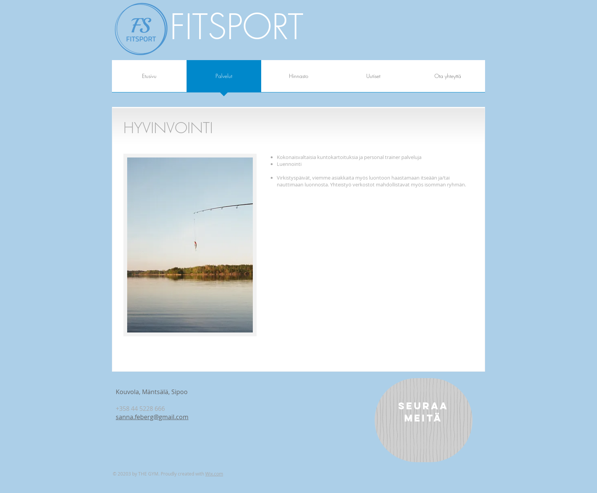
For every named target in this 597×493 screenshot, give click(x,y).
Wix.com (214, 474)
